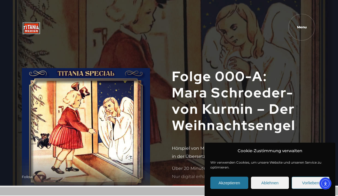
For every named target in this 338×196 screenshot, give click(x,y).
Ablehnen (270, 182)
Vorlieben (310, 182)
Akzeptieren (229, 182)
